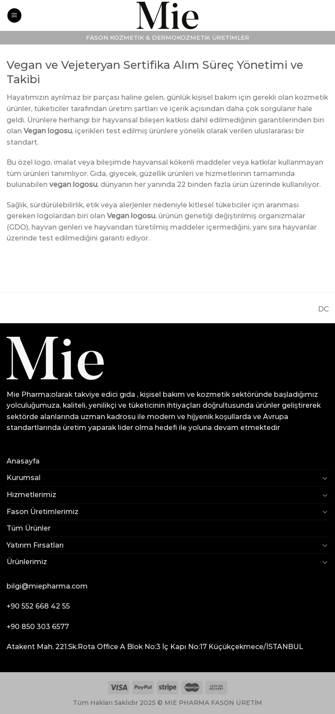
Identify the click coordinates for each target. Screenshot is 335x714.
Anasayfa (23, 461)
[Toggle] (324, 478)
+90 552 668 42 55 (38, 606)
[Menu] (14, 15)
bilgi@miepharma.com (47, 586)
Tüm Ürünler (29, 528)
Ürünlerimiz (27, 562)
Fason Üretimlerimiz (43, 512)
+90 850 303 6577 (38, 627)
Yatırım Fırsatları (35, 545)
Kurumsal (24, 478)
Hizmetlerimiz (31, 495)
